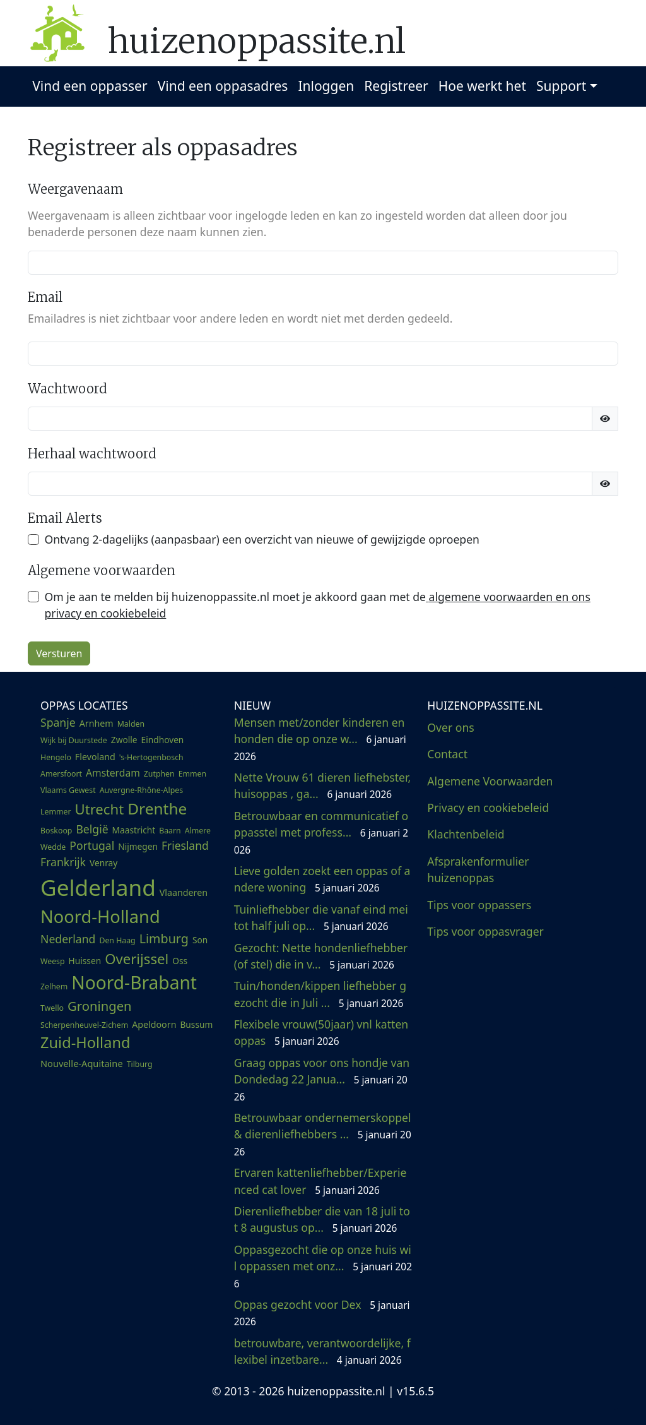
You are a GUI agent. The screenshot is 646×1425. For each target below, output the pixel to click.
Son (200, 940)
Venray (103, 863)
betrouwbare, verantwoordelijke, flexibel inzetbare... (322, 1351)
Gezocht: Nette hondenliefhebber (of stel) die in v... (321, 956)
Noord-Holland (100, 916)
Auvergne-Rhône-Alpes (141, 790)
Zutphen (159, 773)
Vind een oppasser (89, 86)
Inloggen (326, 86)
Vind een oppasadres (223, 86)
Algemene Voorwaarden (490, 781)
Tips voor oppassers (479, 904)
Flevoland (95, 757)
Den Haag (117, 940)
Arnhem (96, 723)
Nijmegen (138, 846)
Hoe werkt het (482, 86)
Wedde (53, 847)
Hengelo (55, 757)
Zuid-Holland (85, 1042)
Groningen (100, 1006)
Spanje (58, 722)
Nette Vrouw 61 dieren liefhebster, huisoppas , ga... (322, 785)
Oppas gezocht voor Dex (322, 1312)
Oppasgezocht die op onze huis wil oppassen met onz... (323, 1266)
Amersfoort (61, 773)
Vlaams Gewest (68, 790)
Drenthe (157, 808)
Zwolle (124, 740)
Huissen (85, 961)
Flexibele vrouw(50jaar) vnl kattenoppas (321, 1032)
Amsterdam (113, 773)
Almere (198, 830)
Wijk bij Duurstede (73, 740)
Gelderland (98, 887)
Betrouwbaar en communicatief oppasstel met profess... (321, 832)
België (92, 829)
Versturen (59, 653)
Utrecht (99, 808)
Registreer (396, 86)
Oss (179, 961)
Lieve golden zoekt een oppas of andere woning (322, 879)
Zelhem (54, 986)
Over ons (450, 727)
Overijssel (136, 958)
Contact (447, 753)
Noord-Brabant (134, 982)
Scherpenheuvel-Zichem (84, 1025)
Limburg (164, 938)
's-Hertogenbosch (151, 757)
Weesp (52, 961)
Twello (52, 1008)
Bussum (196, 1024)
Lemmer (55, 811)
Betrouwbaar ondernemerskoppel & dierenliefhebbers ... (322, 1134)
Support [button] (561, 86)
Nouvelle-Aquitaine (81, 1063)
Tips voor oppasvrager (485, 931)
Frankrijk (63, 861)
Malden (130, 723)
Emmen (192, 773)
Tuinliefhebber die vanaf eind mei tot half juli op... (321, 917)
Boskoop (56, 830)
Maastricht (134, 830)
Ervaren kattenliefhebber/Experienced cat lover (320, 1180)
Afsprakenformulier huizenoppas (478, 869)
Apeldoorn (154, 1024)
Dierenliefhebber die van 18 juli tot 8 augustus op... (322, 1219)
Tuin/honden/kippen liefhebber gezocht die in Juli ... (320, 994)
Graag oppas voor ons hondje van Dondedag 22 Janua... (322, 1079)
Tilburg (140, 1064)
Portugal (91, 845)
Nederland (67, 938)
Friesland (185, 845)
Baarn (170, 830)
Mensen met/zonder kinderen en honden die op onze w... (320, 739)
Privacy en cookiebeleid (488, 807)
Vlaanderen (184, 892)
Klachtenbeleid (465, 834)
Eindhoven (162, 740)
